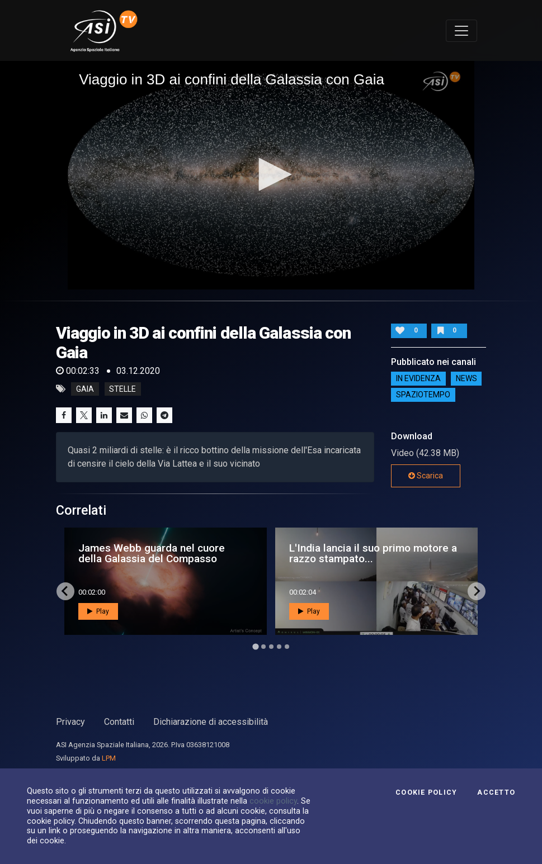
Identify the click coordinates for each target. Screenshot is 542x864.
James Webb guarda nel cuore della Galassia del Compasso (151, 553)
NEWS (466, 378)
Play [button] (98, 611)
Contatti (119, 721)
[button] (271, 174)
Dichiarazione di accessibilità (210, 721)
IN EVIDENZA (418, 378)
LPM (109, 758)
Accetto (496, 792)
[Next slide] (477, 591)
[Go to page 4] (279, 646)
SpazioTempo (423, 394)
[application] (271, 175)
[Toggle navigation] (461, 31)
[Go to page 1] (255, 646)
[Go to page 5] (287, 646)
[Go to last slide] (65, 591)
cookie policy (273, 800)
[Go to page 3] (271, 646)
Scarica (425, 475)
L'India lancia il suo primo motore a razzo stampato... (373, 553)
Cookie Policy (426, 792)
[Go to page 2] (263, 646)
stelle (122, 388)
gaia (85, 388)
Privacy (70, 721)
